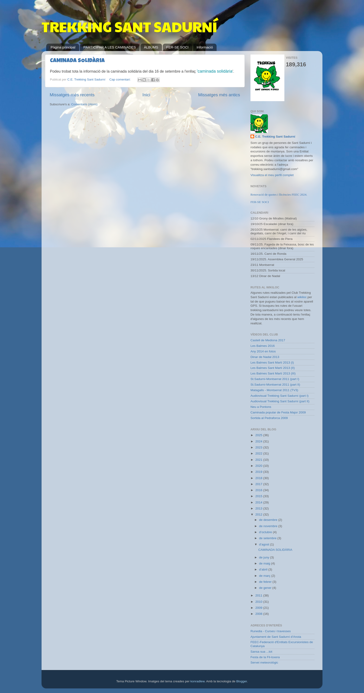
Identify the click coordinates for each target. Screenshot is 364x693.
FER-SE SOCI (177, 47)
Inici (146, 94)
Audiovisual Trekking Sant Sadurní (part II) (279, 401)
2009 (259, 607)
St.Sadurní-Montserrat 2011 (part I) (274, 379)
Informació (205, 47)
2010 (259, 601)
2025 (259, 435)
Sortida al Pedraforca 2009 (269, 418)
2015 (259, 496)
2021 (259, 459)
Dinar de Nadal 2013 (264, 357)
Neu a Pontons (260, 407)
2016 (259, 490)
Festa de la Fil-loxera (265, 657)
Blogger (241, 681)
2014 (259, 502)
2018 (259, 478)
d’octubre (266, 532)
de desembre (268, 520)
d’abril (263, 569)
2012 (259, 514)
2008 (259, 614)
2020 (259, 465)
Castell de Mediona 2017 (267, 340)
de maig (265, 563)
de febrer (266, 581)
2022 (259, 453)
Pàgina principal (63, 47)
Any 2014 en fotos (263, 351)
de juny (264, 557)
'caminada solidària (215, 71)
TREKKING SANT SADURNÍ (129, 26)
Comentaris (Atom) (84, 104)
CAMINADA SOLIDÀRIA (77, 61)
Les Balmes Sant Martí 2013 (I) (272, 362)
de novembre (268, 526)
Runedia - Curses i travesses (270, 631)
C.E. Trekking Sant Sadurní (275, 136)
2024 (259, 441)
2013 (259, 508)
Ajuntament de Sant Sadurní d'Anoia (275, 636)
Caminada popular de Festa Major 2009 (278, 412)
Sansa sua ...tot (261, 651)
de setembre (268, 538)
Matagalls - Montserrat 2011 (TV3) (274, 390)
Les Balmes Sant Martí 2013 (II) (272, 368)
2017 (259, 484)
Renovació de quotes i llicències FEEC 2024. (278, 194)
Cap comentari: (120, 79)
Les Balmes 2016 (262, 346)
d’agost (264, 544)
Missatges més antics (219, 94)
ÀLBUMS (151, 47)
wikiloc (302, 297)
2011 (259, 595)
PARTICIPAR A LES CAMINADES (109, 47)
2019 (259, 472)
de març (265, 575)
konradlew (197, 681)
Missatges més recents (72, 94)
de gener (265, 588)
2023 (259, 447)
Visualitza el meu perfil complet (272, 175)
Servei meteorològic (264, 662)
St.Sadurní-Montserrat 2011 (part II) (275, 384)
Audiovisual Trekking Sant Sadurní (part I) (279, 395)
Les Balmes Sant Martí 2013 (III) (273, 373)
